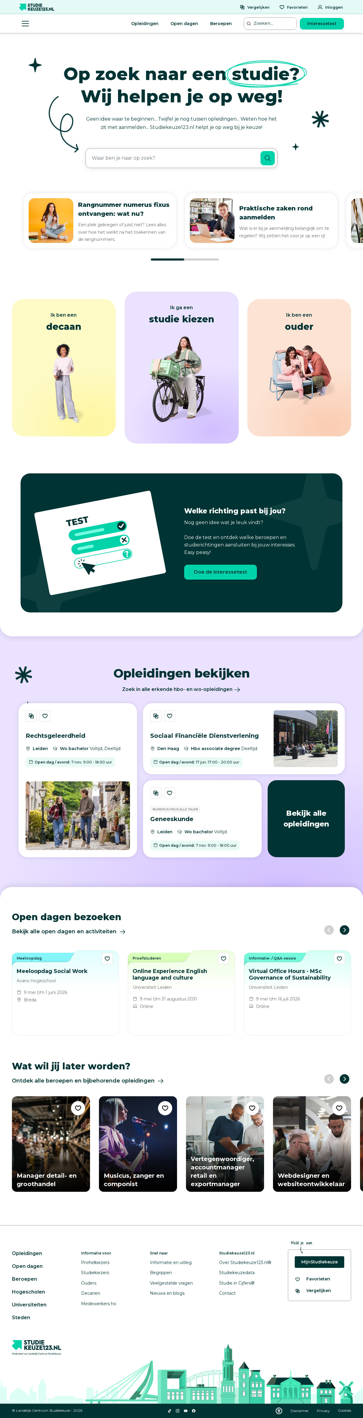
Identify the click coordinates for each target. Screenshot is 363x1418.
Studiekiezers (95, 1272)
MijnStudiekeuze (319, 1262)
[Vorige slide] (329, 930)
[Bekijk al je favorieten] (312, 1279)
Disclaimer (300, 1410)
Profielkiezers (95, 1262)
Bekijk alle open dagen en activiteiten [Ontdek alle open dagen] (69, 931)
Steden (21, 1317)
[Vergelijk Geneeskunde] (156, 793)
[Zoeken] (267, 158)
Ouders (88, 1283)
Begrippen (161, 1272)
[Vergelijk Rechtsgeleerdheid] (31, 716)
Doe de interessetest (220, 572)
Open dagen (184, 23)
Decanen (90, 1293)
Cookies (344, 1410)
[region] (181, 227)
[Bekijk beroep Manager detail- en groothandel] (51, 1144)
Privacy (324, 1410)
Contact (227, 1293)
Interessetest (321, 23)
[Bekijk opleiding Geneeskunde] (202, 818)
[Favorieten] (293, 7)
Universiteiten (29, 1305)
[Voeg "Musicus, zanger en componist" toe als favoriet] (165, 1108)
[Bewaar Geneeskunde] (169, 793)
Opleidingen (145, 23)
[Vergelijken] (254, 7)
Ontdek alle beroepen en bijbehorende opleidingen (88, 1081)
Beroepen (221, 23)
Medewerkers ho (98, 1303)
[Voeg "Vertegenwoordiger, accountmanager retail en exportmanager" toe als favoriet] (252, 1108)
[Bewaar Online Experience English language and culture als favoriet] (223, 958)
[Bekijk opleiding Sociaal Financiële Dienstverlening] (244, 738)
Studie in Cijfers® (237, 1283)
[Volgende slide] (344, 930)
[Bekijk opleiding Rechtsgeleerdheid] (77, 780)
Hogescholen (28, 1292)
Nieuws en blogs (167, 1293)
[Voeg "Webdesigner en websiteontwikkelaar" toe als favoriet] (339, 1108)
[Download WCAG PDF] (279, 1410)
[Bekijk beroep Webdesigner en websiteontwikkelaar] (312, 1144)
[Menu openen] (25, 23)
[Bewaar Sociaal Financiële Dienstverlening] (169, 716)
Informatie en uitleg (171, 1262)
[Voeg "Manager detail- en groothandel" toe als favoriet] (78, 1108)
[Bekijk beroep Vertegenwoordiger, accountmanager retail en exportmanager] (225, 1144)
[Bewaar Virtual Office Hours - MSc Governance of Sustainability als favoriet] (339, 958)
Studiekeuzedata (237, 1272)
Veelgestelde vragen (171, 1283)
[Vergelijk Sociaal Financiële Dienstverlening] (156, 716)
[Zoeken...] (271, 23)
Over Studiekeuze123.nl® (245, 1262)
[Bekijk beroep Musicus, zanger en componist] (138, 1144)
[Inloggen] (330, 7)
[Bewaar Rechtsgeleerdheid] (45, 716)
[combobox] (173, 158)
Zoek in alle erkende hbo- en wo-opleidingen (181, 689)
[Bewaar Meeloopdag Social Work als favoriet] (107, 958)
